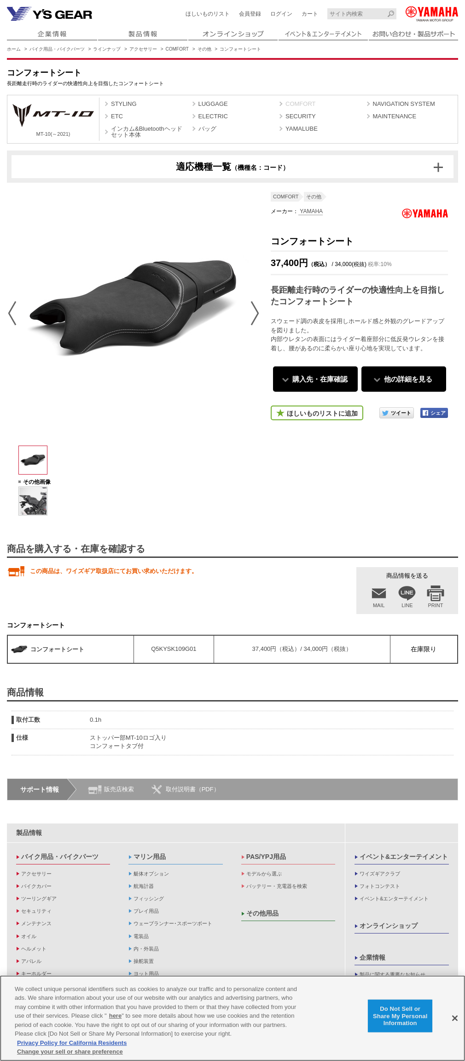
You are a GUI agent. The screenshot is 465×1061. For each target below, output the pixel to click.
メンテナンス (36, 923)
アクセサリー (143, 49)
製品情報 (29, 832)
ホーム (14, 49)
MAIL (379, 605)
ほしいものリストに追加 (322, 413)
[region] (232, 1018)
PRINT (435, 605)
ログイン (281, 14)
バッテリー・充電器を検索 (276, 886)
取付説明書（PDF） (193, 789)
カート (310, 14)
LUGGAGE (213, 103)
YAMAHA (310, 211)
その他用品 (262, 913)
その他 (204, 49)
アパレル (31, 961)
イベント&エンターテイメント (404, 856)
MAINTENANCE (395, 116)
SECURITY (300, 116)
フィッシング (149, 898)
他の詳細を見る (408, 379)
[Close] (455, 1018)
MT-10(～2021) (53, 120)
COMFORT (177, 49)
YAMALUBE (301, 128)
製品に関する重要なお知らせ (392, 974)
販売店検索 (119, 789)
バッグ (207, 128)
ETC (117, 116)
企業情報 (372, 957)
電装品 (141, 936)
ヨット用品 (146, 973)
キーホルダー (36, 973)
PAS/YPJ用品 (266, 856)
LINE (407, 605)
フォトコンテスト (380, 886)
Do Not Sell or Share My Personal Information (400, 1015)
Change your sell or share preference (70, 1051)
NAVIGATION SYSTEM (404, 103)
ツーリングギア (39, 898)
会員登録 (250, 14)
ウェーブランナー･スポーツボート (173, 923)
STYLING (124, 103)
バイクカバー (36, 886)
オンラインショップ (389, 925)
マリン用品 (150, 856)
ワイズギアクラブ (380, 873)
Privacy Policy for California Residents (72, 1042)
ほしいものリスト (208, 14)
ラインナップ (107, 49)
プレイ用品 (146, 911)
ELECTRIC (213, 116)
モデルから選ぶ (264, 873)
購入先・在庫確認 (320, 379)
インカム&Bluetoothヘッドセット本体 (146, 131)
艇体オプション (151, 873)
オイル (28, 936)
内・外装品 (146, 948)
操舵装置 (144, 961)
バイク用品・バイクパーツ (57, 49)
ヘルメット (33, 948)
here (115, 1015)
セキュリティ (36, 911)
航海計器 (144, 886)
